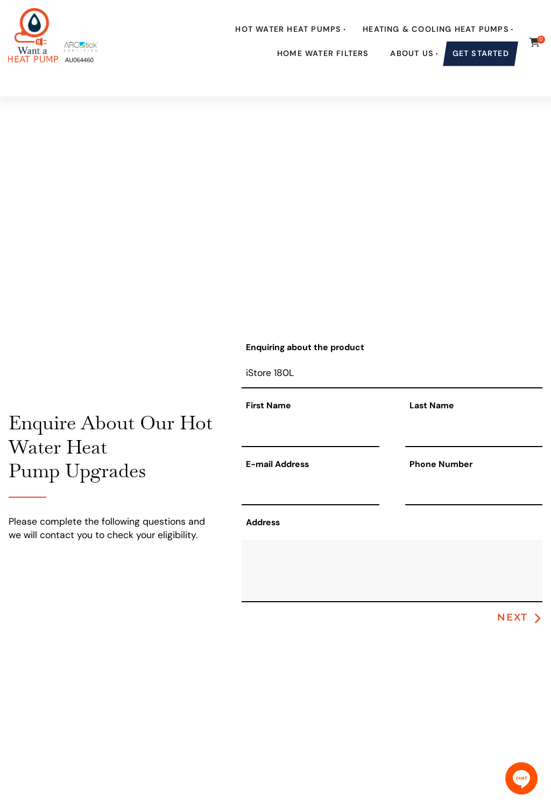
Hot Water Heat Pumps (288, 29)
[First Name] (310, 432)
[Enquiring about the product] (392, 374)
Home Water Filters (323, 53)
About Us (412, 53)
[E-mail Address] (310, 490)
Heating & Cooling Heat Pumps (436, 29)
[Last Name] (473, 432)
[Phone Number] (473, 490)
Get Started (481, 53)
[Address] (392, 571)
